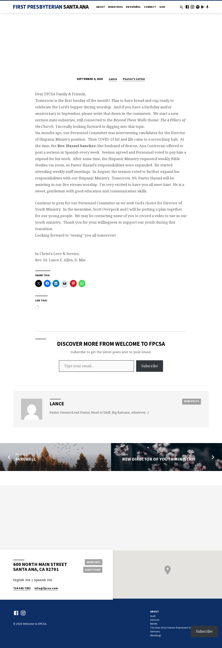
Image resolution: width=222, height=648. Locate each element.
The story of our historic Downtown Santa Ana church (179, 627)
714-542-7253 (22, 588)
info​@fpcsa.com (46, 588)
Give (162, 6)
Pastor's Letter (134, 79)
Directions (92, 569)
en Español (133, 6)
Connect (150, 6)
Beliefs (153, 623)
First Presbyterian (50, 6)
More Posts (191, 401)
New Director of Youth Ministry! (159, 459)
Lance (113, 79)
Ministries (115, 6)
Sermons (155, 631)
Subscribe (149, 366)
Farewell (25, 459)
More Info (92, 562)
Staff (152, 616)
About (100, 6)
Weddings (155, 635)
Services (154, 619)
